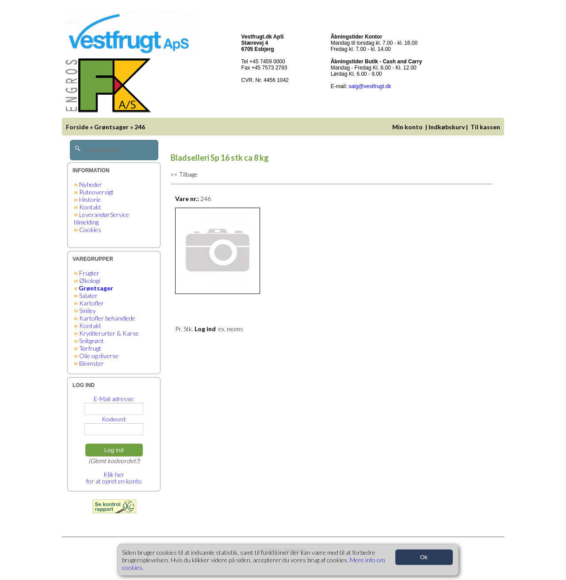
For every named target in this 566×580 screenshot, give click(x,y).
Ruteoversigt (96, 192)
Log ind (114, 450)
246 (139, 127)
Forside (77, 127)
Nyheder (90, 184)
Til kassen (485, 127)
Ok (424, 557)
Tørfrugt (90, 348)
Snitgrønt (91, 340)
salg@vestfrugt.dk (369, 86)
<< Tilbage (184, 174)
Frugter (89, 273)
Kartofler (91, 303)
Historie (90, 199)
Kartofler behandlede (107, 318)
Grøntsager (111, 127)
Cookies (90, 229)
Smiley (87, 310)
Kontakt (90, 207)
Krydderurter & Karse (109, 333)
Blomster (91, 363)
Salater (88, 295)
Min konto (407, 127)
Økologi (89, 280)
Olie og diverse (99, 356)
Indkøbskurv (446, 127)
